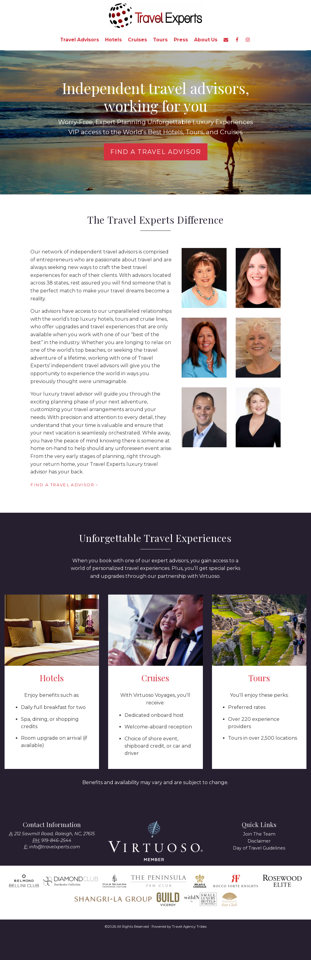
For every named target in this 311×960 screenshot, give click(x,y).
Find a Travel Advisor (155, 151)
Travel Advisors (79, 40)
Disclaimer (259, 841)
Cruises (137, 40)
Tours (160, 40)
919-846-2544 (56, 840)
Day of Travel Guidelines (259, 848)
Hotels (113, 40)
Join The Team (259, 834)
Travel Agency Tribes (189, 926)
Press (181, 40)
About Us (205, 40)
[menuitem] (79, 40)
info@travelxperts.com (54, 847)
